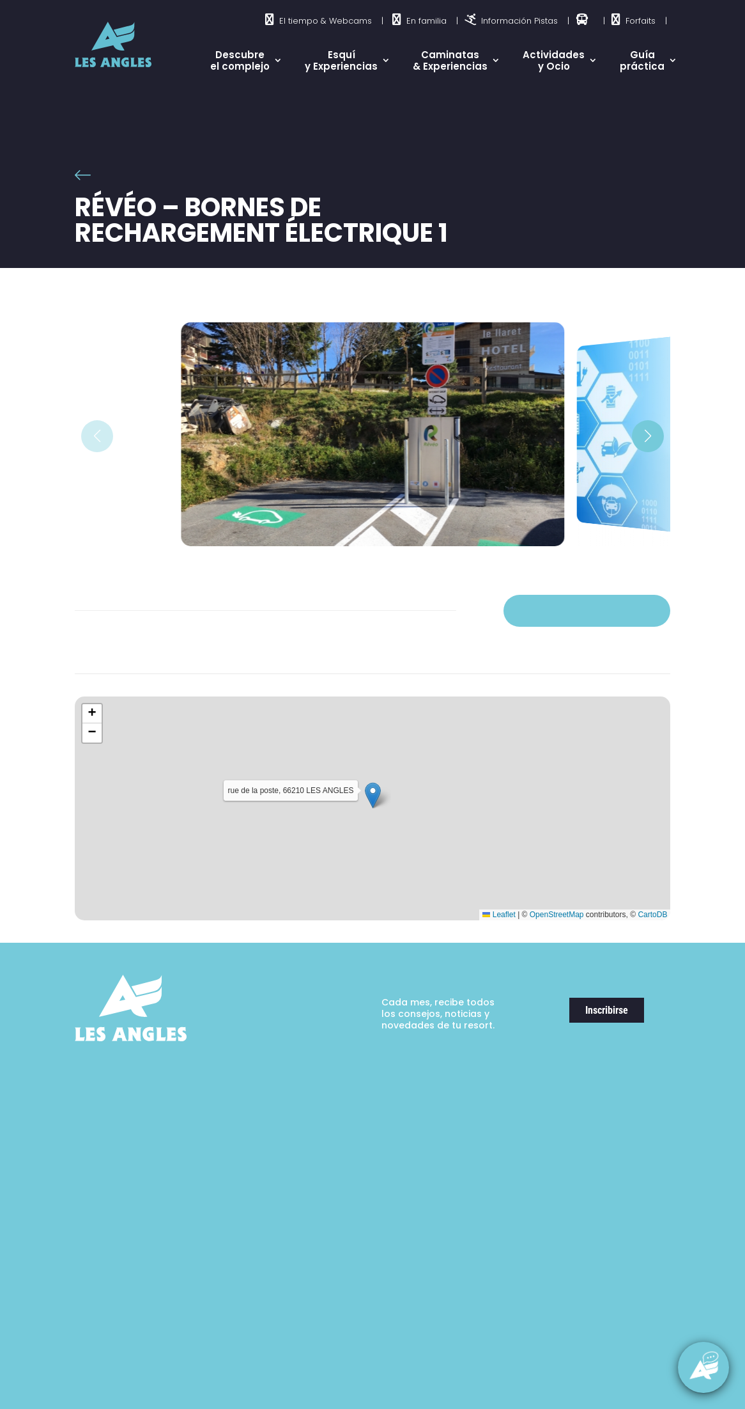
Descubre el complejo (240, 60)
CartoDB (652, 914)
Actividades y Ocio (554, 60)
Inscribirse (606, 1010)
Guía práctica (642, 60)
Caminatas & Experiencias (450, 60)
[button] (648, 436)
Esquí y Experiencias (341, 60)
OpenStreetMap (557, 914)
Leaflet (498, 914)
